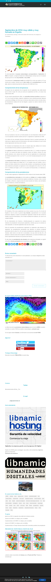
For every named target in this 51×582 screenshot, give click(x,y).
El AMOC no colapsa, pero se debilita (19, 518)
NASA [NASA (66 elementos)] (7, 505)
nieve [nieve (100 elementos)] (14, 505)
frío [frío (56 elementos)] (41, 500)
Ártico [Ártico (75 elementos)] (12, 510)
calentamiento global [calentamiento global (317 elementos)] (32, 496)
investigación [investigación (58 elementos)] (15, 503)
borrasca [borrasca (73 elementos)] (26, 496)
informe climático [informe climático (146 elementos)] (9, 503)
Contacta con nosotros (11, 453)
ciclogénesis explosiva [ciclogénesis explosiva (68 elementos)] (29, 498)
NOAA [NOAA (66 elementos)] (18, 505)
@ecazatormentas (9, 389)
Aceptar (42, 580)
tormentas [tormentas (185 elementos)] (7, 510)
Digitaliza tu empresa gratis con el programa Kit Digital (23, 446)
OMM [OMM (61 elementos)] (27, 505)
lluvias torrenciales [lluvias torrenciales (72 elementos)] (33, 503)
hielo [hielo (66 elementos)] (44, 500)
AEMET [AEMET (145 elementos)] (7, 496)
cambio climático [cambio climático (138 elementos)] (9, 498)
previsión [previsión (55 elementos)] (41, 505)
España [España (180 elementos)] (13, 500)
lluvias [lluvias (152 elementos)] (27, 503)
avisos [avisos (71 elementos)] (15, 496)
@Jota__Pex (17, 389)
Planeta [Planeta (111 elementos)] (30, 505)
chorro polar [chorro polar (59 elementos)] (21, 498)
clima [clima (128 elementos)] (43, 498)
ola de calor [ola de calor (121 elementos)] (22, 505)
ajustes (35, 580)
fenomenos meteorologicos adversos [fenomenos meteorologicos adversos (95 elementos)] (32, 500)
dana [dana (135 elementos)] (10, 500)
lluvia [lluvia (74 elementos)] (24, 503)
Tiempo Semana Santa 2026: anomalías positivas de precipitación (29, 525)
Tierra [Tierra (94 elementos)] (40, 507)
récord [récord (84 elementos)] (7, 507)
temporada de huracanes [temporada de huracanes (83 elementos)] (29, 507)
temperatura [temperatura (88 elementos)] (15, 507)
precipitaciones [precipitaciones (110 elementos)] (36, 505)
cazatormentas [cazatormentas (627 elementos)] (15, 498)
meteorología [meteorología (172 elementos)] (40, 503)
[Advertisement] (25, 19)
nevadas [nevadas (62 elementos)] (10, 505)
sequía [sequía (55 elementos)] (10, 507)
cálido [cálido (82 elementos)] (7, 500)
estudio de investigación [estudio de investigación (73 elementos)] (20, 500)
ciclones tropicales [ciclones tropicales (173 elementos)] (37, 498)
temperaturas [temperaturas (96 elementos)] (21, 507)
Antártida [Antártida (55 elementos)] (11, 496)
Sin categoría (37, 34)
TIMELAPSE (18, 355)
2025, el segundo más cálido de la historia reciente (22, 516)
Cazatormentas (10, 34)
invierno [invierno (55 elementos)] (20, 503)
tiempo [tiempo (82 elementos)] (36, 507)
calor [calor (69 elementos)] (39, 496)
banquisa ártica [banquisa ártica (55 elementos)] (20, 496)
